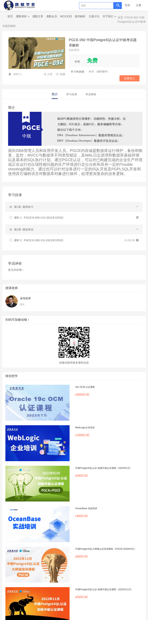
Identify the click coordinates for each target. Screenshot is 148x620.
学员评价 (91, 94)
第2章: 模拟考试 (23, 229)
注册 (138, 5)
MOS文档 (66, 16)
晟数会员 (51, 16)
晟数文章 (37, 16)
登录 (127, 5)
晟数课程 (22, 16)
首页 (10, 16)
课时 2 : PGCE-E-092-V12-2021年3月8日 (38, 240)
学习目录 (71, 94)
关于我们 (109, 16)
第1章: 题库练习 (23, 206)
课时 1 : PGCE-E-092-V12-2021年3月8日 (38, 217)
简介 (55, 94)
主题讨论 (94, 16)
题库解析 (80, 16)
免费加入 (129, 78)
